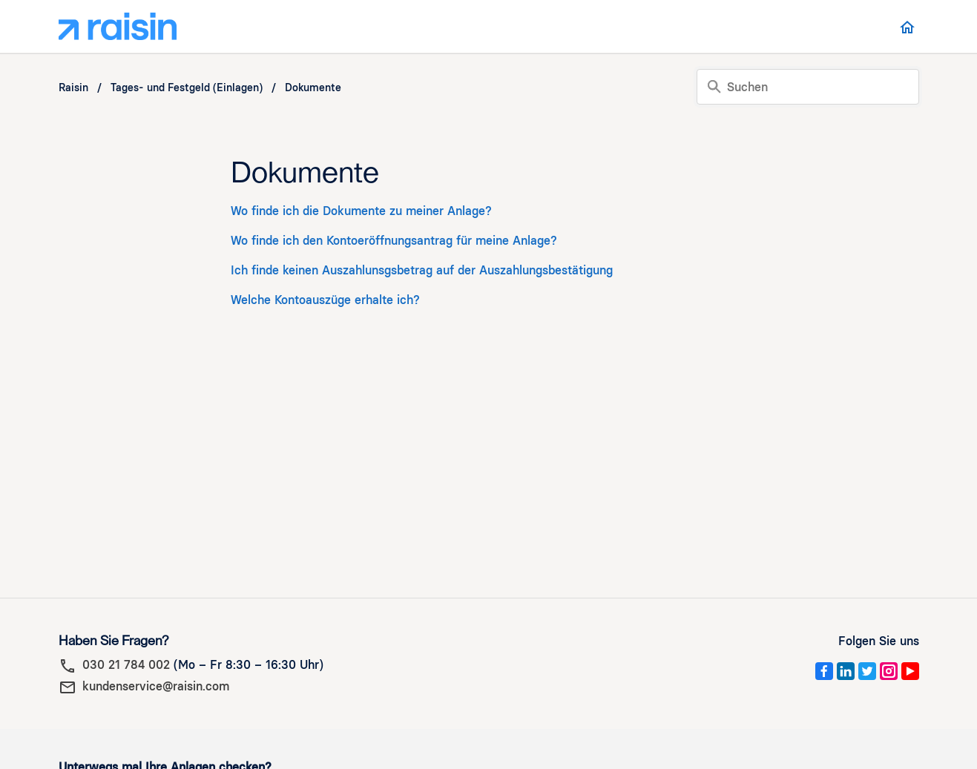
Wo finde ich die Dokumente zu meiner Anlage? (361, 211)
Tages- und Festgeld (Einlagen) (187, 88)
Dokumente (313, 88)
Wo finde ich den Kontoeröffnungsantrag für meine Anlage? (394, 241)
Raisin (73, 88)
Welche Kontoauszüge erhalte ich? (325, 300)
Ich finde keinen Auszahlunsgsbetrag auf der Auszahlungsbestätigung (422, 270)
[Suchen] (808, 87)
